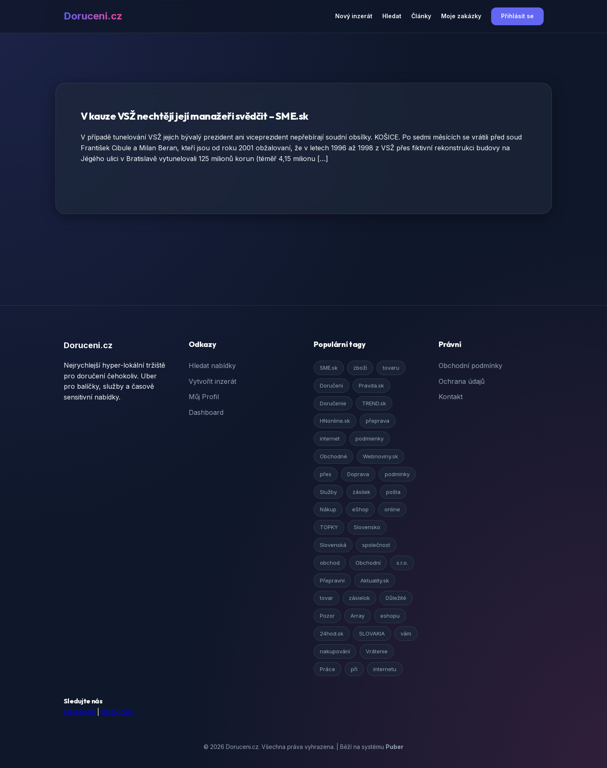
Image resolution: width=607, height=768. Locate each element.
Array (357, 615)
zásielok (359, 598)
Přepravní (332, 580)
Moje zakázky (461, 15)
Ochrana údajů (462, 381)
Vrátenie (377, 651)
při (354, 669)
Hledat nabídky (212, 365)
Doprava (358, 474)
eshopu (390, 615)
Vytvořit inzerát (212, 381)
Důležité (396, 598)
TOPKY (329, 527)
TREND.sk (374, 403)
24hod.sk (331, 633)
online (392, 509)
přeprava (377, 420)
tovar (326, 598)
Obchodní (368, 562)
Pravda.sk (371, 385)
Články (421, 15)
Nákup (328, 509)
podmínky (397, 474)
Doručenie (333, 403)
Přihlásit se (517, 15)
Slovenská (333, 545)
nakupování (335, 651)
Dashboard (206, 412)
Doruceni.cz (93, 16)
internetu (384, 669)
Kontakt (451, 396)
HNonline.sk (335, 420)
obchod (330, 562)
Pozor (327, 615)
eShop (360, 509)
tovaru (391, 367)
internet (330, 438)
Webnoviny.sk (380, 456)
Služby (328, 492)
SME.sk (329, 367)
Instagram (117, 712)
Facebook (79, 712)
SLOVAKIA (372, 633)
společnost (376, 545)
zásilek (361, 492)
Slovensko (367, 527)
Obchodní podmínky (470, 365)
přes (325, 474)
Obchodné (333, 456)
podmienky (369, 438)
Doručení (331, 385)
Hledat (391, 15)
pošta (393, 492)
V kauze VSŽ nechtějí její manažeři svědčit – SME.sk (195, 116)
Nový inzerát (353, 15)
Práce (327, 669)
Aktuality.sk (374, 580)
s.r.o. (402, 562)
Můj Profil (204, 396)
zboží (360, 367)
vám (406, 633)
